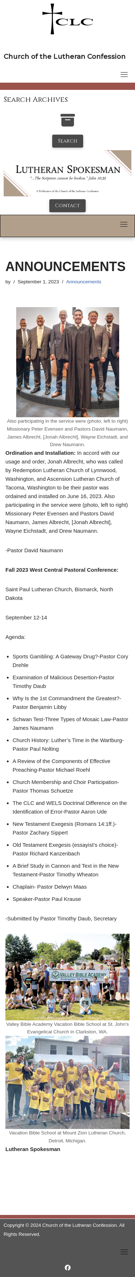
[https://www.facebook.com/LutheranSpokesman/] (68, 1268)
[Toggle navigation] (124, 74)
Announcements (84, 281)
